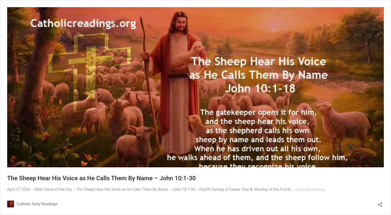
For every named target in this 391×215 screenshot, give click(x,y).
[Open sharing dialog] (380, 202)
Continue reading (310, 189)
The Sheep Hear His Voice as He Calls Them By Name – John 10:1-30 (101, 178)
